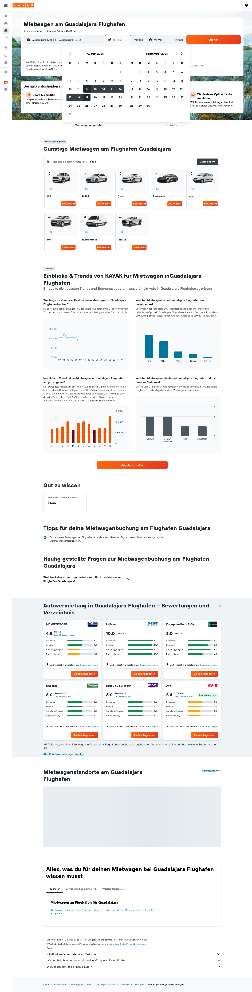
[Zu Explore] (5, 47)
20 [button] (95, 97)
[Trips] (5, 72)
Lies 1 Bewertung (63, 696)
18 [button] (78, 97)
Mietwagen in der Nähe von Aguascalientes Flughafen (74, 911)
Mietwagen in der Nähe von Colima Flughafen (130, 910)
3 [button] (70, 80)
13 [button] (95, 89)
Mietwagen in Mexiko (81, 984)
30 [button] (120, 105)
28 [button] (103, 105)
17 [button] (70, 97)
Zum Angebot (68, 203)
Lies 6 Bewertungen (183, 696)
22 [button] (111, 97)
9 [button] (120, 80)
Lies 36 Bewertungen (64, 635)
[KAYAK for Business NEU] (5, 62)
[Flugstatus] (5, 55)
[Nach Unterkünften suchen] (5, 23)
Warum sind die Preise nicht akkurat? (134, 967)
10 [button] (70, 89)
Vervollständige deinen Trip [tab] (81, 888)
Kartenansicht (211, 770)
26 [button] (86, 105)
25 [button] (78, 105)
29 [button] (111, 105)
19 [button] (87, 97)
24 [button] (70, 105)
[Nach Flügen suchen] (5, 16)
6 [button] (95, 80)
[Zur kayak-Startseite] (23, 5)
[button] (6, 5)
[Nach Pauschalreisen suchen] (5, 37)
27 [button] (95, 105)
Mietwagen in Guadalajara (132, 984)
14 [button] (103, 89)
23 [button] (120, 97)
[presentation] (219, 605)
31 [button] (70, 114)
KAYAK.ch (47, 984)
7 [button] (103, 80)
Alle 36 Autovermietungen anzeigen (64, 754)
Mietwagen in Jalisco (105, 984)
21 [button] (103, 97)
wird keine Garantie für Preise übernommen (125, 944)
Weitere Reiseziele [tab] (113, 888)
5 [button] (87, 80)
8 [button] (112, 80)
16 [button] (120, 89)
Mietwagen (61, 984)
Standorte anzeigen (89, 665)
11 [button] (78, 89)
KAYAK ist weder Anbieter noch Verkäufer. (134, 954)
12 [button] (87, 89)
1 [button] (111, 72)
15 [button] (112, 89)
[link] (132, 465)
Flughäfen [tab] (54, 888)
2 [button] (120, 72)
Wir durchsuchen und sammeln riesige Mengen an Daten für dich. (134, 960)
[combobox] (32, 31)
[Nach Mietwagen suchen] (5, 30)
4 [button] (78, 80)
